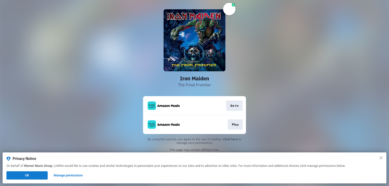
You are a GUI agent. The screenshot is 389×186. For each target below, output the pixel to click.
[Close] (381, 158)
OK (27, 175)
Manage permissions (68, 175)
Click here (230, 139)
